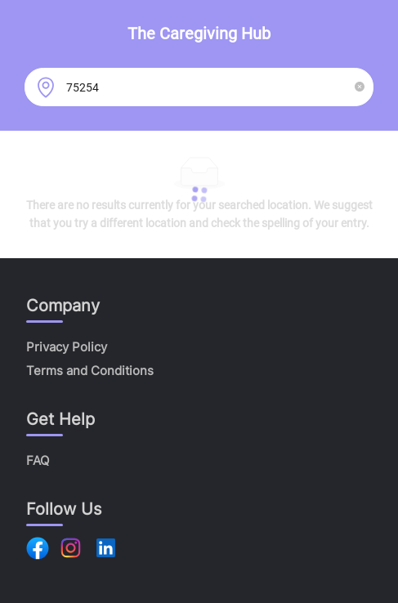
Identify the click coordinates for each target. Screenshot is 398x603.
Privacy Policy (66, 347)
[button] (359, 87)
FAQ (37, 460)
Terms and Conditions (90, 370)
